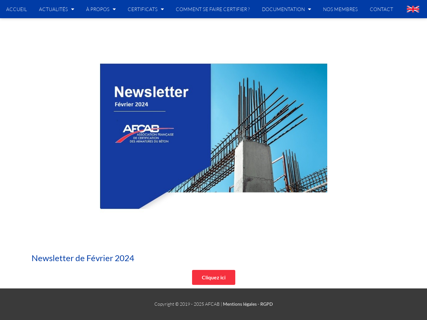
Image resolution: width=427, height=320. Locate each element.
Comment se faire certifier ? (213, 9)
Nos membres (340, 9)
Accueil (16, 9)
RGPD (266, 304)
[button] (213, 277)
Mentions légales (240, 304)
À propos (101, 9)
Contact (381, 9)
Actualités (56, 9)
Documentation (286, 9)
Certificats (146, 9)
